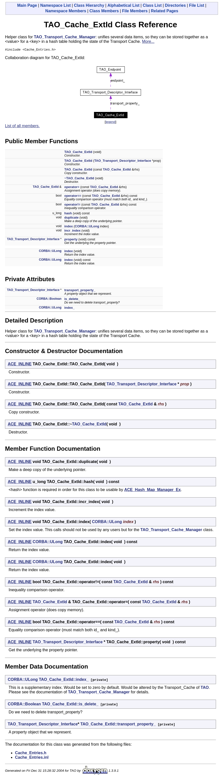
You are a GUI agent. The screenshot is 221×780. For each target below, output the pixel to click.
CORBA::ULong (87, 227)
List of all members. (22, 126)
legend (110, 122)
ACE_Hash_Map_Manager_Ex (152, 490)
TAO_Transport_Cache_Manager (65, 37)
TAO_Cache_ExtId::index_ (63, 680)
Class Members (104, 11)
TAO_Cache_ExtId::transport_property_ (118, 725)
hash (68, 214)
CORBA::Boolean (49, 299)
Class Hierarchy (89, 5)
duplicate (71, 218)
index (68, 227)
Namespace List (55, 5)
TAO (204, 688)
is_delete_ (72, 299)
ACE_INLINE (20, 365)
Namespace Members (65, 11)
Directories (175, 5)
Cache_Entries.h (30, 753)
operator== (72, 196)
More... (148, 41)
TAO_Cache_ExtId (78, 152)
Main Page (27, 5)
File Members (135, 11)
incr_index (72, 231)
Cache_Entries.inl (31, 758)
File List (196, 5)
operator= (71, 188)
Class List (152, 5)
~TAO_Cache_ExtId (79, 179)
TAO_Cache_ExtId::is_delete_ (70, 705)
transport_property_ (79, 291)
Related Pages (164, 11)
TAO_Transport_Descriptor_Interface (122, 161)
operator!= (72, 205)
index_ (69, 308)
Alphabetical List (124, 5)
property (71, 240)
